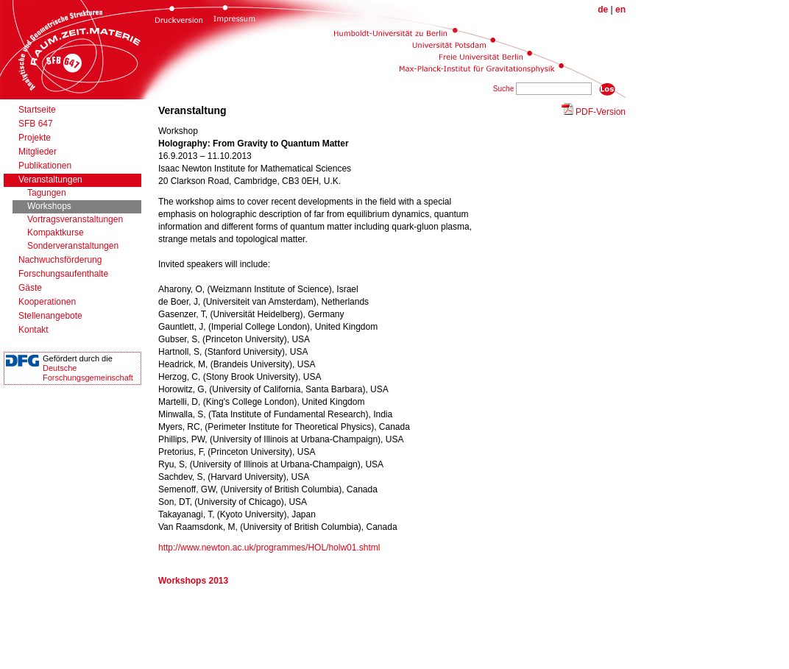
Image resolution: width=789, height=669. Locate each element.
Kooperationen (47, 302)
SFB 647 (35, 123)
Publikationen (44, 165)
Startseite (37, 110)
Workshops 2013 (193, 581)
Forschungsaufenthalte (63, 274)
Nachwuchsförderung (60, 260)
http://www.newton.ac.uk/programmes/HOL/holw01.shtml (269, 547)
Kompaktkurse (55, 232)
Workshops (49, 206)
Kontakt (33, 330)
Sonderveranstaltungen (72, 246)
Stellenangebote (50, 316)
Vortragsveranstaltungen (75, 219)
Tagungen (46, 193)
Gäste (30, 288)
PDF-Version (601, 112)
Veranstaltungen (50, 179)
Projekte (34, 137)
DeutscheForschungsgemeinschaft (88, 373)
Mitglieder (37, 151)
